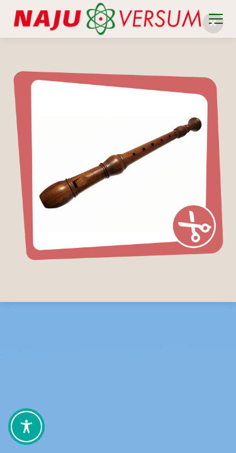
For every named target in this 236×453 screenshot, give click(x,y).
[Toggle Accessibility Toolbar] (26, 427)
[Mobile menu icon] (215, 18)
